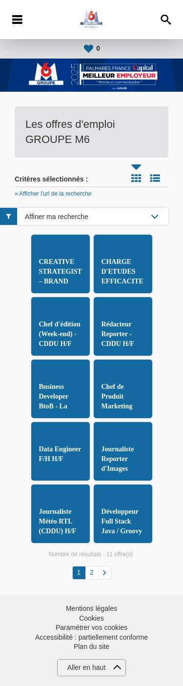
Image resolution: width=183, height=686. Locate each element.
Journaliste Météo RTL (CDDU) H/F (58, 521)
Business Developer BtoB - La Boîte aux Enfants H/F (57, 406)
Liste (155, 178)
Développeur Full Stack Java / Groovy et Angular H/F (122, 531)
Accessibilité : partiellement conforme (91, 637)
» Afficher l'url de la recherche (53, 193)
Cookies (91, 618)
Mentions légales (91, 608)
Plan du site (91, 646)
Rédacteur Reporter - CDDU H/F (118, 334)
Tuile (136, 178)
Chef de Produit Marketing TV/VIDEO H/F (118, 406)
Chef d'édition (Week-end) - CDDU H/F (60, 334)
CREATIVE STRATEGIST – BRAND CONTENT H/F (60, 281)
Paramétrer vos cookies (91, 627)
